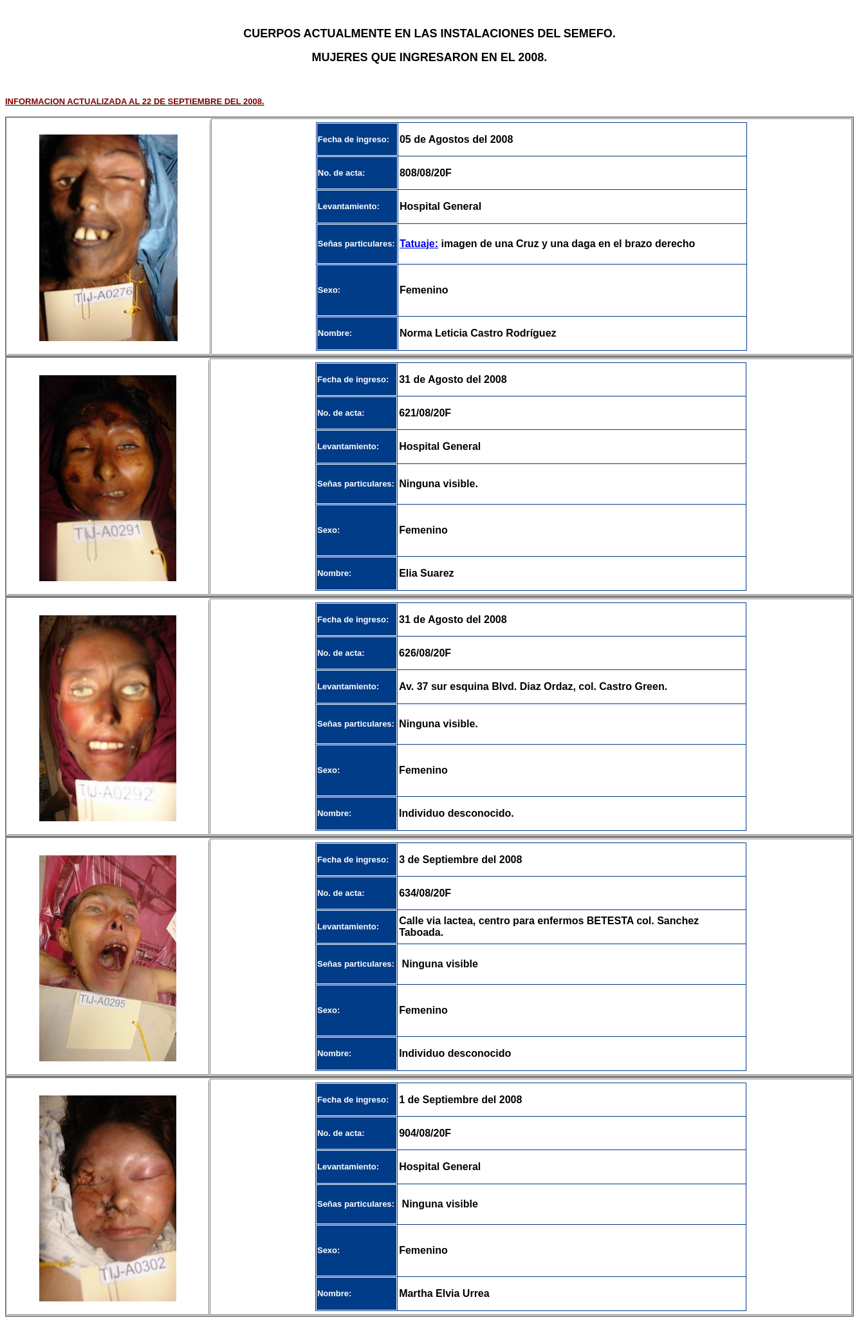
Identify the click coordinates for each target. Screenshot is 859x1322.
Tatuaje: (419, 243)
